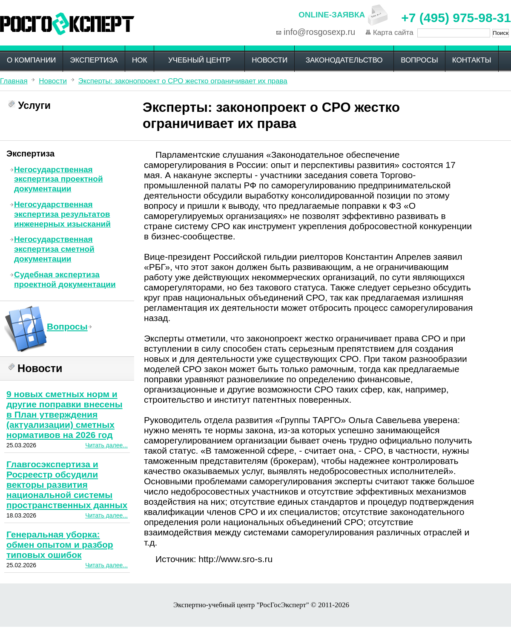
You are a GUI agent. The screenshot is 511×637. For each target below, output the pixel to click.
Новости (269, 60)
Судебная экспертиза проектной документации (65, 279)
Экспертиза (94, 60)
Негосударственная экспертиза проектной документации (58, 179)
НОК (139, 60)
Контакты (471, 60)
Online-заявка (332, 14)
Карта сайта (393, 32)
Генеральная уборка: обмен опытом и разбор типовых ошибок (59, 544)
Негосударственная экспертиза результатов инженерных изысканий (62, 214)
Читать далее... (106, 445)
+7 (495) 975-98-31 (456, 18)
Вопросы (419, 60)
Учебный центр (199, 60)
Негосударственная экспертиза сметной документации (54, 249)
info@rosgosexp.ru (319, 32)
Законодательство (344, 60)
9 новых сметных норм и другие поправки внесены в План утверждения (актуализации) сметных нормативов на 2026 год (64, 414)
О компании (31, 60)
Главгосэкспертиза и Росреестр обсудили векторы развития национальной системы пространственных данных (66, 484)
